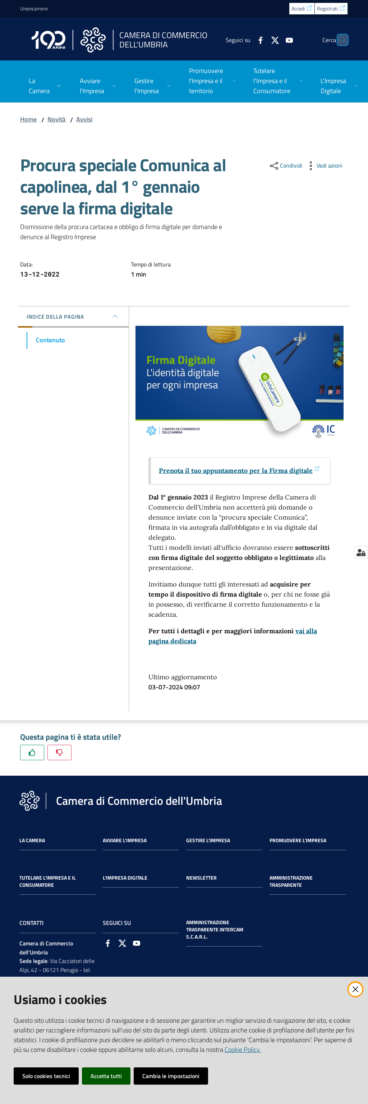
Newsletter (201, 877)
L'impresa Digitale (125, 877)
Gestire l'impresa (208, 840)
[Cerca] (339, 40)
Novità (56, 119)
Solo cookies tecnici (46, 1076)
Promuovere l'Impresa (298, 840)
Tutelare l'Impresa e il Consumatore (47, 881)
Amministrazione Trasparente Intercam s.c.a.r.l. (214, 929)
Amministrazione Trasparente (291, 881)
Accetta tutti (106, 1076)
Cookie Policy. (243, 1049)
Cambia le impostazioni (170, 1076)
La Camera (32, 840)
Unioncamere (34, 8)
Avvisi (84, 119)
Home (28, 119)
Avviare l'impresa (125, 840)
